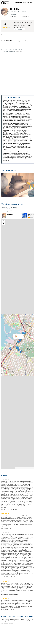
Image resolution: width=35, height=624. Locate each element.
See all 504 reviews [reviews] (19, 29)
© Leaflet (18, 468)
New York (24, 11)
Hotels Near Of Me (28, 2)
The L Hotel (19, 51)
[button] (18, 342)
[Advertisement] (17, 71)
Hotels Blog (18, 2)
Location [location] (22, 35)
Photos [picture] (13, 35)
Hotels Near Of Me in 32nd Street (9, 51)
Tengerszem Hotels (5, 49)
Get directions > (27, 211)
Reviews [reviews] (32, 35)
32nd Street (13, 14)
